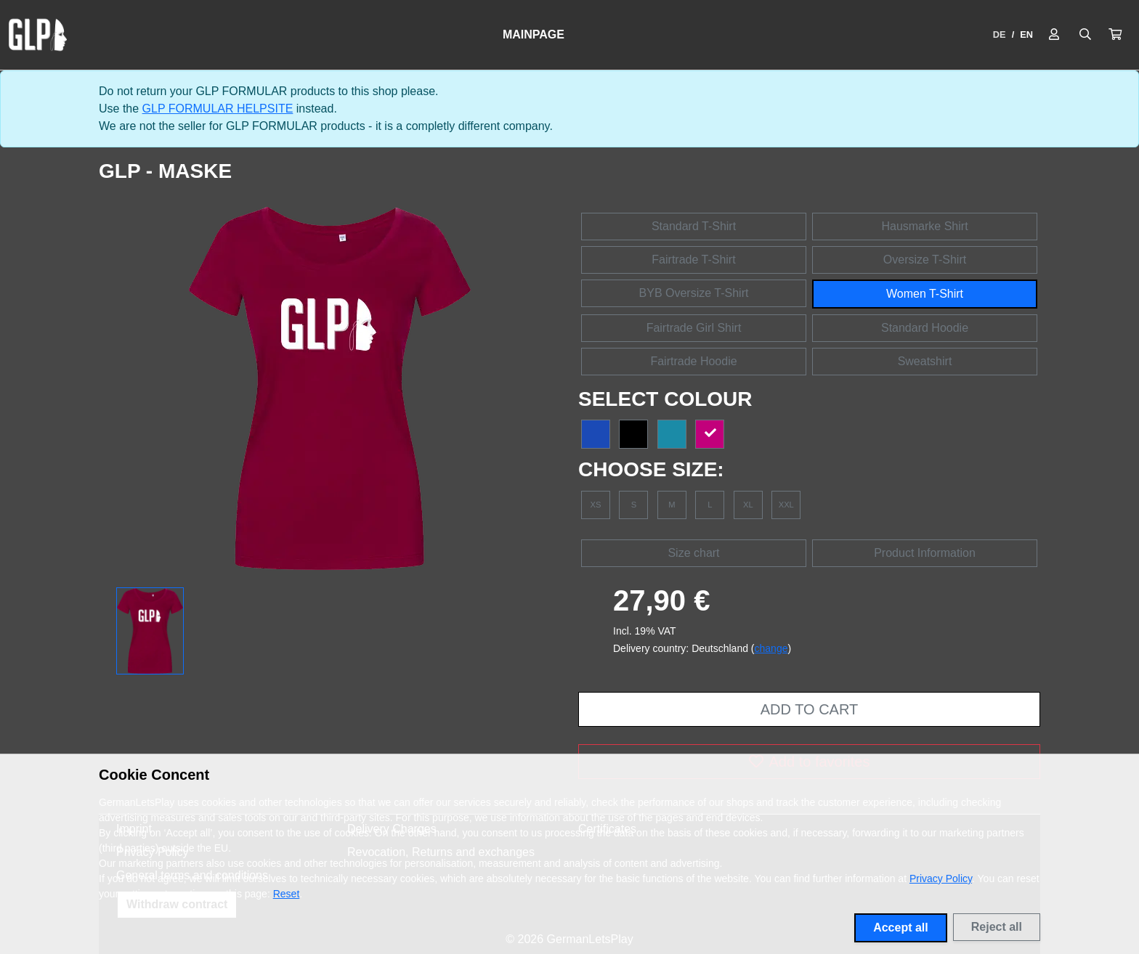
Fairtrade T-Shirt (693, 259)
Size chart (693, 553)
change (771, 648)
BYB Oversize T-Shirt (694, 293)
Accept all (900, 927)
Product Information (925, 553)
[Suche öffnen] (1085, 35)
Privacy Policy (940, 878)
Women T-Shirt (924, 294)
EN (1026, 34)
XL (748, 504)
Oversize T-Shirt (924, 259)
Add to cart (809, 709)
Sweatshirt (925, 361)
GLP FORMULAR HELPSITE (217, 108)
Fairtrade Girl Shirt (694, 328)
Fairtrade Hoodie (693, 361)
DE (999, 34)
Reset (286, 894)
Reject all (996, 927)
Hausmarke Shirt (924, 226)
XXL (786, 504)
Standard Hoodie (924, 328)
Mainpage (533, 34)
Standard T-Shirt (694, 226)
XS (596, 504)
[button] (1115, 35)
